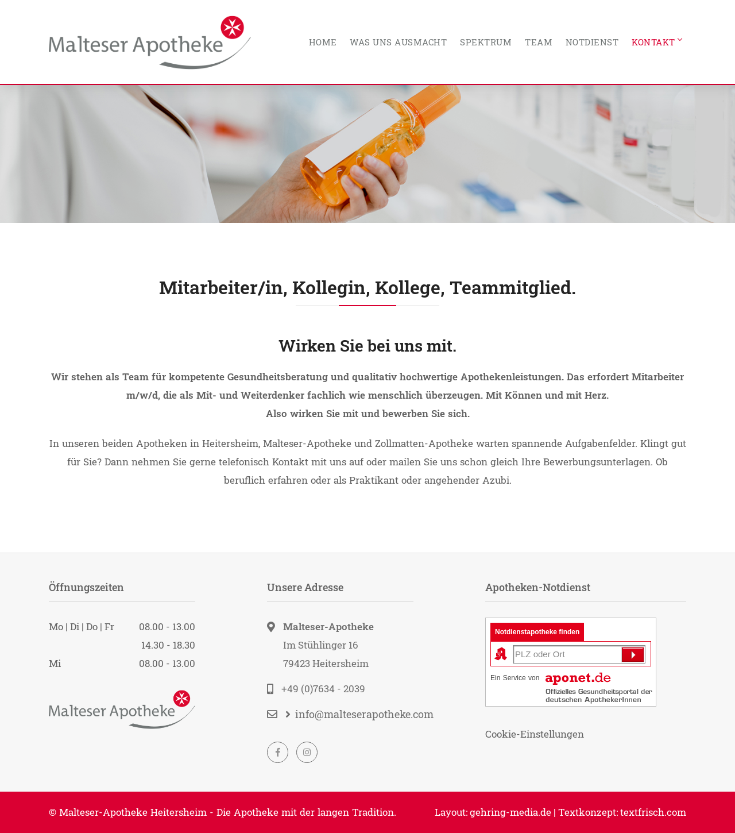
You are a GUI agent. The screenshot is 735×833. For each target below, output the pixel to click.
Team (538, 42)
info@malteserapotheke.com (364, 714)
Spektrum (486, 42)
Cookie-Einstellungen (534, 734)
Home (323, 42)
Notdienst (592, 42)
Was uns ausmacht (398, 42)
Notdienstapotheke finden (537, 632)
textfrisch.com (653, 812)
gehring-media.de (510, 812)
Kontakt (653, 42)
